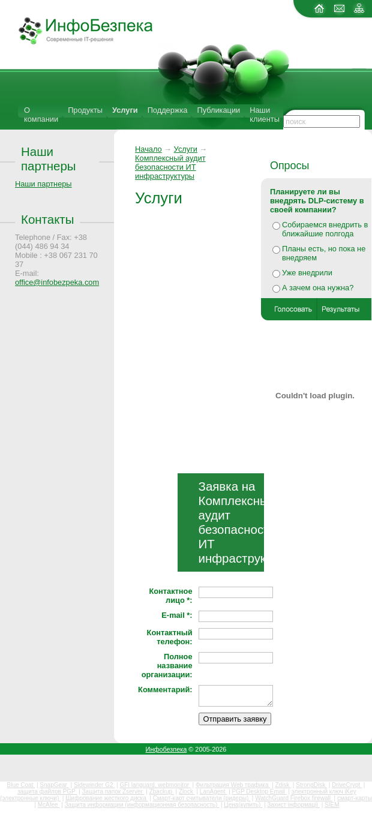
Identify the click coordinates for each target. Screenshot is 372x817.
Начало (148, 149)
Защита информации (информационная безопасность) (142, 804)
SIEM (332, 804)
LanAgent (213, 791)
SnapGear (54, 785)
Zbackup (161, 791)
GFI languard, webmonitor (154, 785)
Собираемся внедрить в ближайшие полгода (325, 229)
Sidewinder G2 (94, 785)
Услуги (125, 110)
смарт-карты (354, 798)
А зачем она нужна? (317, 287)
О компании (41, 115)
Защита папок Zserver (113, 791)
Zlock (187, 791)
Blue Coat (21, 785)
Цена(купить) (243, 804)
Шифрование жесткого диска (106, 798)
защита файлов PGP (47, 791)
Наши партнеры (48, 159)
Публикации (218, 110)
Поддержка (168, 110)
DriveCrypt (347, 785)
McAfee (49, 804)
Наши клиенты (265, 115)
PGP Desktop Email (259, 791)
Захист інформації (293, 804)
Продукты (85, 110)
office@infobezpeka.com (57, 282)
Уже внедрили (307, 272)
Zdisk (283, 785)
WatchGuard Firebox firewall (293, 798)
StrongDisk (311, 785)
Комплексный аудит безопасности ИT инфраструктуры (170, 167)
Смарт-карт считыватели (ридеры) (201, 798)
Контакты (47, 219)
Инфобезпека (166, 749)
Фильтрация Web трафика (233, 785)
